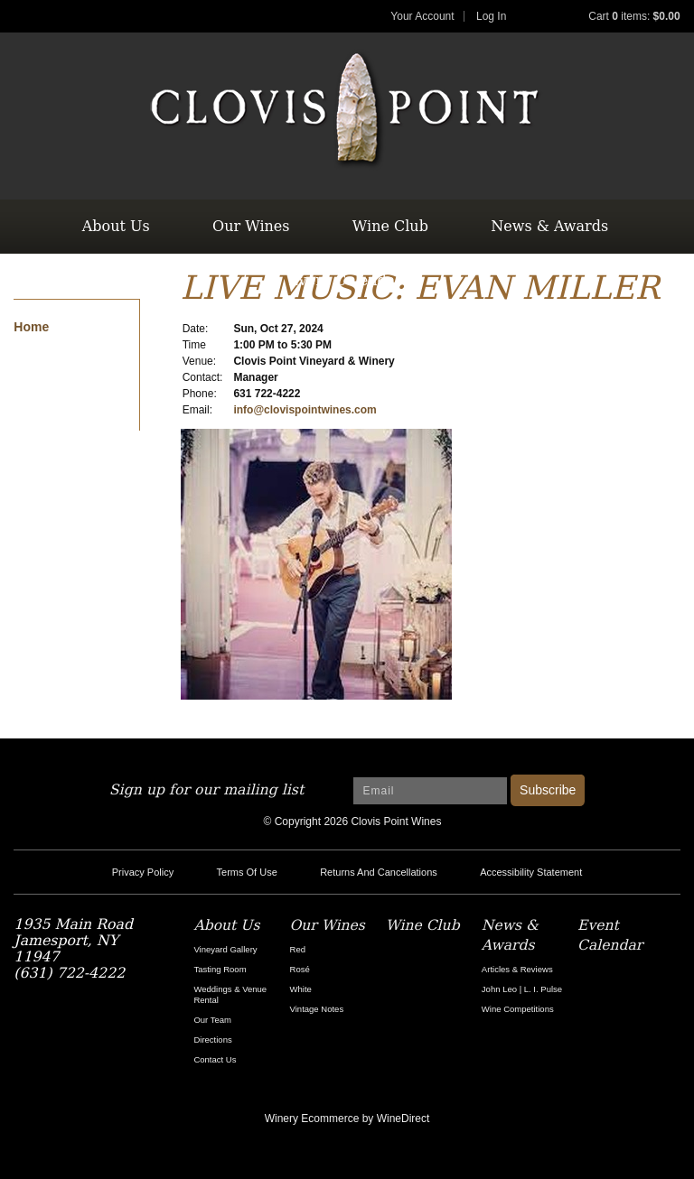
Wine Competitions (518, 1009)
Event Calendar (345, 280)
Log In (491, 16)
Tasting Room (219, 969)
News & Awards (549, 226)
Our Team (212, 1020)
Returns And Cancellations (378, 872)
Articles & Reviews (517, 969)
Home (31, 327)
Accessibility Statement (531, 872)
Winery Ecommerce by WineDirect (347, 1118)
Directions (212, 1039)
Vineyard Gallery (225, 949)
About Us (116, 226)
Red (297, 949)
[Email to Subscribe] (430, 790)
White (301, 989)
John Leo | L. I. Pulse (522, 989)
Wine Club (390, 226)
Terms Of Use (247, 872)
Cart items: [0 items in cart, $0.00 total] (634, 16)
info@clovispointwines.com (304, 410)
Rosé (300, 969)
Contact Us (214, 1059)
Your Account (422, 16)
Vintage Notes (317, 1009)
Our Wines (250, 226)
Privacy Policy (143, 872)
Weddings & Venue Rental (230, 994)
